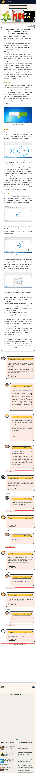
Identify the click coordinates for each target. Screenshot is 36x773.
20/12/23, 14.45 (27, 614)
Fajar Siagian (17, 416)
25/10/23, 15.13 (28, 632)
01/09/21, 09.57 (27, 577)
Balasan (8, 381)
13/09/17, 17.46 (27, 535)
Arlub (15, 386)
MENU (10, 2)
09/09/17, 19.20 (28, 478)
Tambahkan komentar (18, 644)
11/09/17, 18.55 (27, 498)
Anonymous (21, 752)
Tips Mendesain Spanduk (8, 768)
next (17, 739)
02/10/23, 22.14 (28, 595)
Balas (12, 376)
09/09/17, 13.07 (27, 386)
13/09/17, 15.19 (28, 518)
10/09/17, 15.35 (27, 417)
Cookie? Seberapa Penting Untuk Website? (9, 754)
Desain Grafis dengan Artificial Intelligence (9, 747)
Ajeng (11, 553)
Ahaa (11, 518)
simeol (19, 748)
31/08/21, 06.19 (28, 553)
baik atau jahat (24, 761)
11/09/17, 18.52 (27, 447)
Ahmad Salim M (14, 478)
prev (15, 739)
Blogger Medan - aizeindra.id (17, 359)
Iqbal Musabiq (13, 595)
